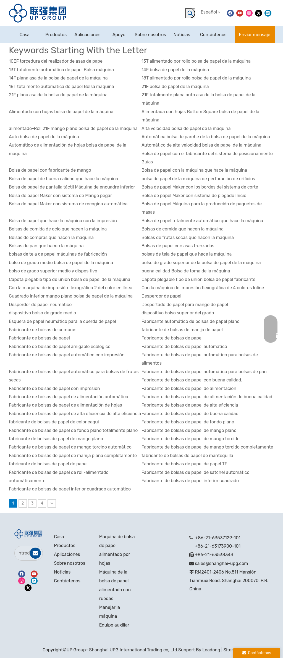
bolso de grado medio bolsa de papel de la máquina (61, 262)
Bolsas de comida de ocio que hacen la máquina (58, 229)
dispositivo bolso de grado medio (42, 312)
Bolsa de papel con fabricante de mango (50, 170)
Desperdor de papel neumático (40, 304)
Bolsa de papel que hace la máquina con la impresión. (63, 220)
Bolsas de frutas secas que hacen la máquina (188, 237)
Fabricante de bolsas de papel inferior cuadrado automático (70, 489)
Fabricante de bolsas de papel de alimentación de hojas (65, 405)
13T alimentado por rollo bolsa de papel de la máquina (196, 61)
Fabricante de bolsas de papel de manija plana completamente (73, 455)
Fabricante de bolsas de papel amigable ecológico (60, 346)
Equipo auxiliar (114, 625)
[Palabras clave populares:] (190, 13)
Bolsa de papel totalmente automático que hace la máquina (202, 220)
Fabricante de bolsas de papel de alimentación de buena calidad (207, 396)
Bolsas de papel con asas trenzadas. (178, 245)
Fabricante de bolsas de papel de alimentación (189, 388)
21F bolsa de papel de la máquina (175, 86)
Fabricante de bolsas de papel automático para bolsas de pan (204, 371)
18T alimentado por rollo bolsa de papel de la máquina (196, 78)
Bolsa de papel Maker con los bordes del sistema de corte (200, 187)
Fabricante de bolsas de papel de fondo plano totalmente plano (73, 430)
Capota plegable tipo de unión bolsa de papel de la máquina (69, 279)
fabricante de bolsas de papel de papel (48, 463)
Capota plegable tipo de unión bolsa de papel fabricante (198, 279)
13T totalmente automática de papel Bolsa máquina (61, 69)
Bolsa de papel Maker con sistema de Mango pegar (60, 195)
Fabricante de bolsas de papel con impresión (54, 388)
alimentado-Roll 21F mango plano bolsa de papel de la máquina (73, 128)
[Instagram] (249, 13)
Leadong (211, 649)
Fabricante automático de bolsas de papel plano (191, 321)
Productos (64, 545)
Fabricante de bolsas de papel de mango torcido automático (70, 447)
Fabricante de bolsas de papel (39, 338)
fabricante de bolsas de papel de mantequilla (187, 455)
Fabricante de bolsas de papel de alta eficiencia (190, 405)
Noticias (62, 572)
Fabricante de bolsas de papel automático (184, 346)
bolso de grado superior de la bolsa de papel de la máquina (201, 262)
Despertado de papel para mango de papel (185, 304)
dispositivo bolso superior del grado (178, 312)
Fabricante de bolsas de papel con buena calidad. (192, 380)
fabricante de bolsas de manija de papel (182, 329)
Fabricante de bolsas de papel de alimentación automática (68, 396)
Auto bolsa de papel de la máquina (44, 136)
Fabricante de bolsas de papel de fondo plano (188, 421)
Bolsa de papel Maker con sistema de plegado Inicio (194, 195)
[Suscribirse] (35, 553)
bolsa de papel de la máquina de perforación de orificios (198, 178)
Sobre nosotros (69, 563)
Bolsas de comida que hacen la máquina (183, 229)
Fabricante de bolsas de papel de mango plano (189, 430)
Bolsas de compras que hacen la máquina (51, 237)
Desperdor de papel (161, 296)
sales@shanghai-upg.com (221, 563)
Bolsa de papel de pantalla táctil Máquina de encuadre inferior (72, 187)
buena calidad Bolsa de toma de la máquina (186, 271)
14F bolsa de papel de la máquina (175, 69)
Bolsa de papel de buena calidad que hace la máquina (63, 178)
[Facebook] (230, 13)
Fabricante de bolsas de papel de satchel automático (196, 472)
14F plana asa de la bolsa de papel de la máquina (58, 78)
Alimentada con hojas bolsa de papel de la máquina (61, 111)
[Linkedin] (267, 13)
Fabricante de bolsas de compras (43, 329)
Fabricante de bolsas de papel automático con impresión (67, 354)
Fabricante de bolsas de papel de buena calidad (190, 413)
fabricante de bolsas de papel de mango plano (56, 438)
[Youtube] (239, 13)
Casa (59, 536)
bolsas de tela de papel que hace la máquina (187, 254)
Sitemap (231, 649)
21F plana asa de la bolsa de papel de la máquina (58, 94)
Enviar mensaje (254, 34)
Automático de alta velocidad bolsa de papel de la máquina (201, 145)
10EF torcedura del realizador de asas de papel (56, 61)
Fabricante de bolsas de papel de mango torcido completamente (207, 447)
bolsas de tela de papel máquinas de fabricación (58, 254)
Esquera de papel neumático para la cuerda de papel (62, 321)
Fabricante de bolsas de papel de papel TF (184, 463)
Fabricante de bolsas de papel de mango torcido (191, 438)
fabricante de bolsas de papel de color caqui (54, 421)
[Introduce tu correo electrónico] (25, 553)
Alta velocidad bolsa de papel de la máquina (186, 128)
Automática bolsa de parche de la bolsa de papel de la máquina (206, 136)
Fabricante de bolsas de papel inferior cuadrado (190, 480)
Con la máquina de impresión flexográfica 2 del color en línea (70, 287)
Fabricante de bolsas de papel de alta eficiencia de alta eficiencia (75, 413)
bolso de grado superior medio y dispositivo (53, 271)
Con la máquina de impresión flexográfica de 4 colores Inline (203, 287)
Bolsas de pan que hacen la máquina (46, 245)
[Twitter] (258, 13)
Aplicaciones (67, 554)
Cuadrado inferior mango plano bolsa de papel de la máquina (71, 296)
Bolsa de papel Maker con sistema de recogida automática (68, 203)
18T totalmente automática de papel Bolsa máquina (61, 86)
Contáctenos (67, 580)
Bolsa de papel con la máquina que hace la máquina (194, 170)
